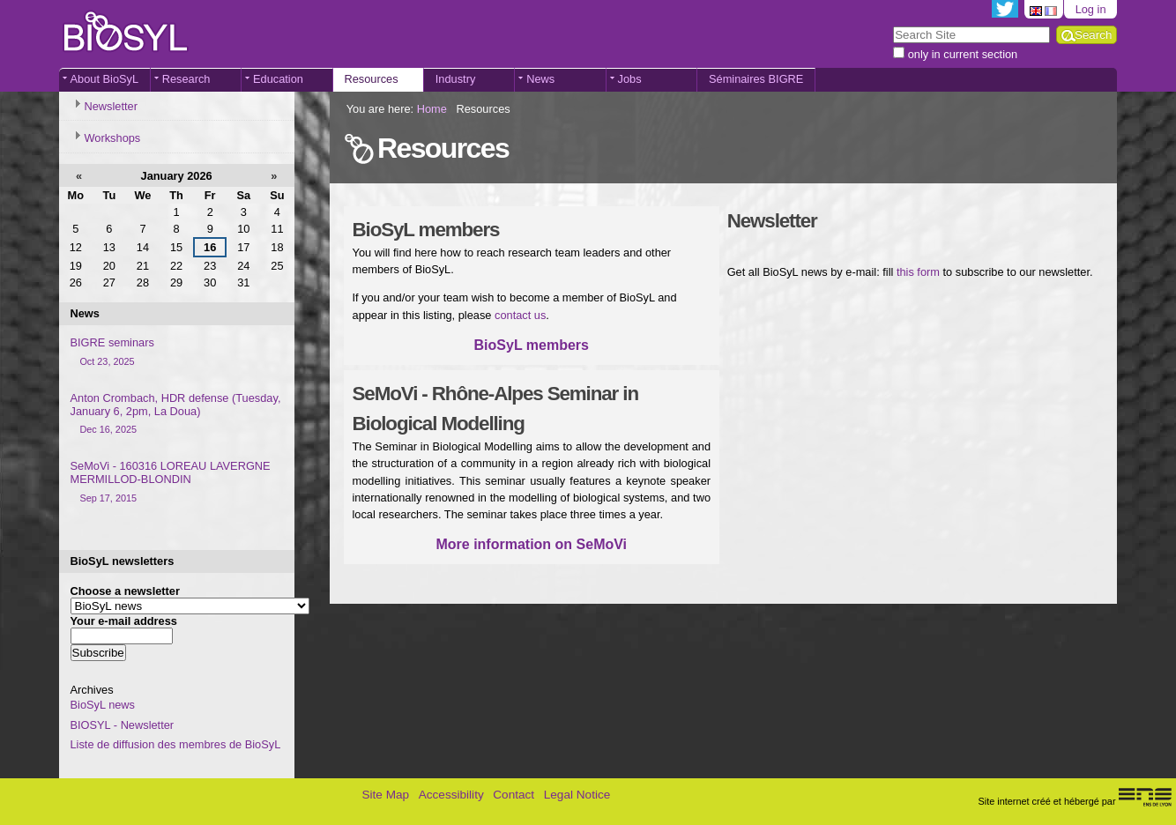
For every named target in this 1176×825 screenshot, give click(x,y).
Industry (455, 78)
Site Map (385, 794)
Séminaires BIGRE (756, 78)
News (540, 78)
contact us (520, 315)
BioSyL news (103, 704)
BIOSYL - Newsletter (123, 725)
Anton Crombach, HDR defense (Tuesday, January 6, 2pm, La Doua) (177, 414)
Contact (513, 794)
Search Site (892, 25)
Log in (1091, 9)
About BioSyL (105, 78)
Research (186, 78)
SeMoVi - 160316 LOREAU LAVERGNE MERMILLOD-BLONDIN (177, 482)
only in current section (962, 54)
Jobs (630, 78)
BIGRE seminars (177, 352)
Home (432, 108)
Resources (371, 78)
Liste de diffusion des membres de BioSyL (176, 744)
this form (918, 272)
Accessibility (451, 794)
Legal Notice (577, 794)
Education (278, 78)
